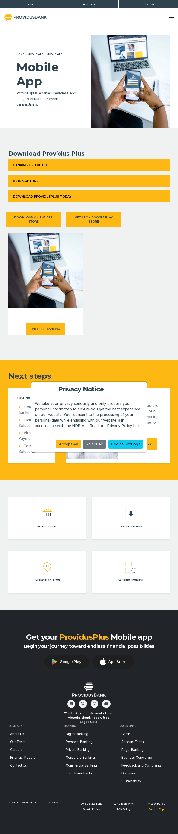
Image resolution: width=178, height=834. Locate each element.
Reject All (94, 444)
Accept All (68, 444)
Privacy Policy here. (124, 425)
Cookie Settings (125, 444)
